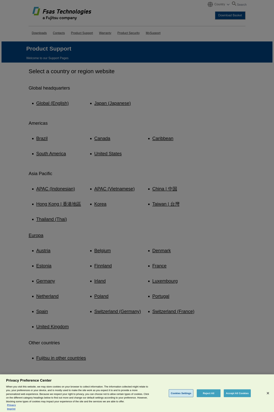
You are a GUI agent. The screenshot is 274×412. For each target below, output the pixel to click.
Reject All (208, 396)
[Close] (268, 396)
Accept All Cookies (237, 396)
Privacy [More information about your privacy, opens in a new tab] (11, 408)
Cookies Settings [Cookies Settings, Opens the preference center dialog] (181, 396)
